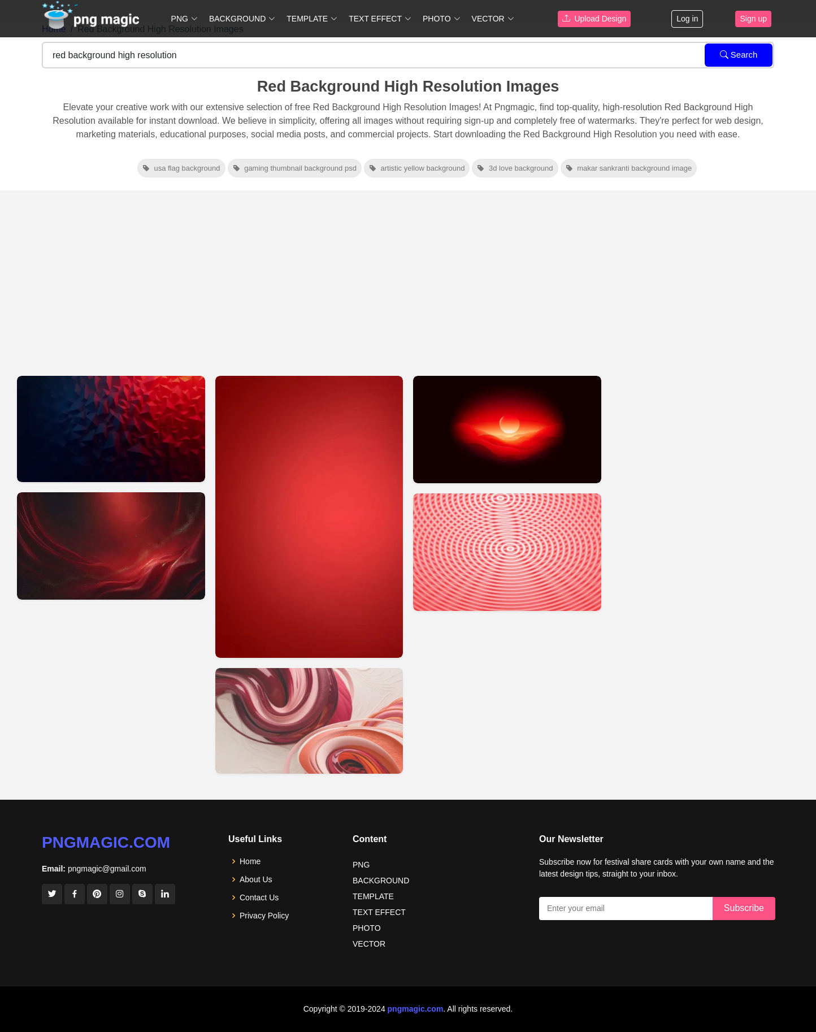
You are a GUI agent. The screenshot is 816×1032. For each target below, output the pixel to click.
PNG (361, 865)
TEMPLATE (373, 896)
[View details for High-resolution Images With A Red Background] (507, 429)
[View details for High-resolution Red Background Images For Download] (309, 517)
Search (739, 54)
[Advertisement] (408, 275)
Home (250, 861)
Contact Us (259, 897)
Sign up (753, 18)
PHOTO (367, 928)
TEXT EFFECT (379, 912)
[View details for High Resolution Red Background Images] (507, 552)
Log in (687, 18)
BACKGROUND (381, 880)
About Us (256, 879)
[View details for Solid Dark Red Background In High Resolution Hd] (111, 546)
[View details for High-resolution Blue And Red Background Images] (111, 429)
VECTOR (369, 944)
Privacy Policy (264, 916)
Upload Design (594, 18)
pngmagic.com (106, 842)
